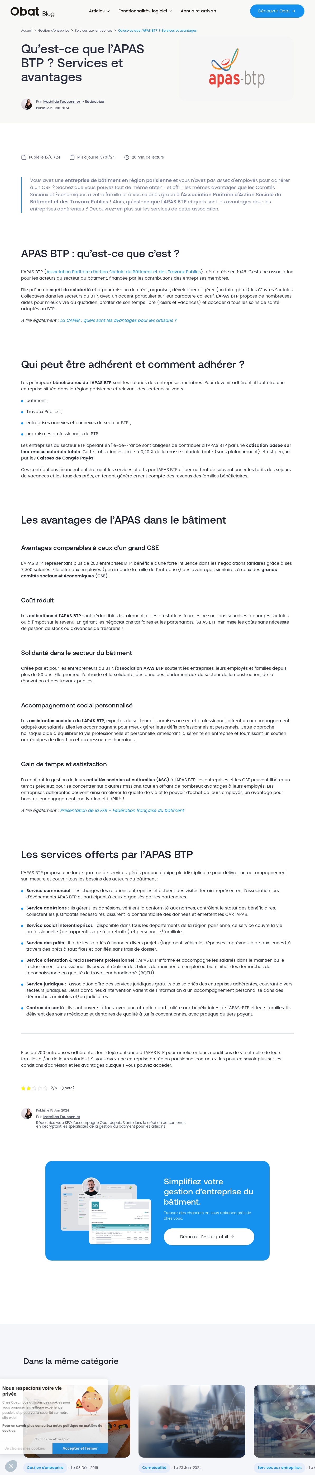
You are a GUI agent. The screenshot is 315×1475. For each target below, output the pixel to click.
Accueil (26, 30)
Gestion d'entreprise (53, 30)
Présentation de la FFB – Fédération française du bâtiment (122, 810)
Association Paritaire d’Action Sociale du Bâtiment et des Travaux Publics (123, 272)
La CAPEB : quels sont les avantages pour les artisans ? (118, 320)
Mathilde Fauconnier (62, 102)
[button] (209, 1236)
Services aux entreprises (93, 30)
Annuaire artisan (198, 11)
